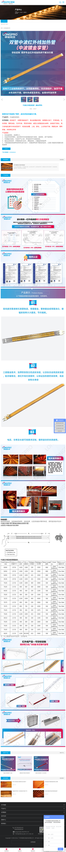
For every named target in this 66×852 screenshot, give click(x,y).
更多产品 (62, 752)
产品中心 (4, 21)
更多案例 (62, 159)
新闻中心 (3, 819)
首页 (3, 24)
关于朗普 (3, 805)
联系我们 (6, 148)
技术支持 (3, 816)
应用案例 (3, 812)
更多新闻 (62, 778)
